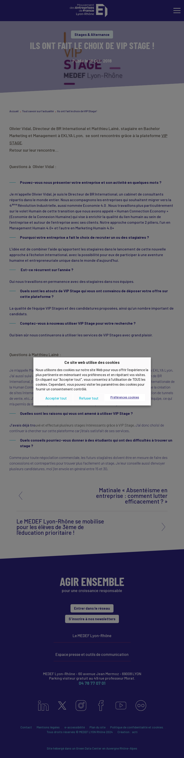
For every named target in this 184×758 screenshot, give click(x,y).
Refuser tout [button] (88, 398)
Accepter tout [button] (56, 398)
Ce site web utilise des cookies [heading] (92, 362)
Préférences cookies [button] (124, 397)
